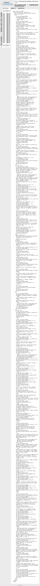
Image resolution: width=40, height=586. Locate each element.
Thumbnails (1, 15)
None (1, 44)
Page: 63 (8, 37)
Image (24, 4)
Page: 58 (8, 13)
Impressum (20, 585)
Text (16, 4)
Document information (19, 5)
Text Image (20, 4)
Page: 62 (8, 30)
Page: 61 (8, 27)
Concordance (1, 39)
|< (13, 8)
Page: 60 (8, 21)
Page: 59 (8, 14)
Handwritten (1, 29)
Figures (1, 24)
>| (23, 8)
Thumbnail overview (34, 4)
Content (1, 20)
